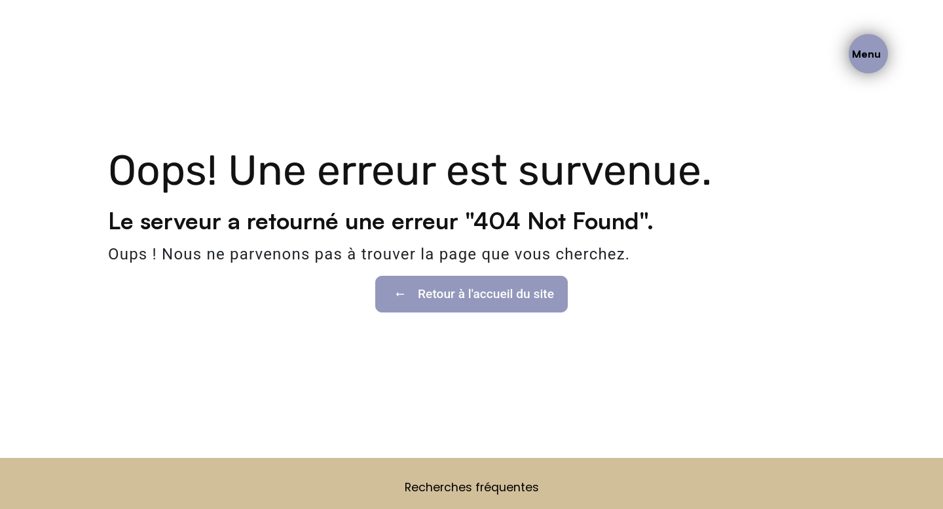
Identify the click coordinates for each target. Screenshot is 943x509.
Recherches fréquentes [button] (472, 487)
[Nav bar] (868, 53)
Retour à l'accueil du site (471, 294)
